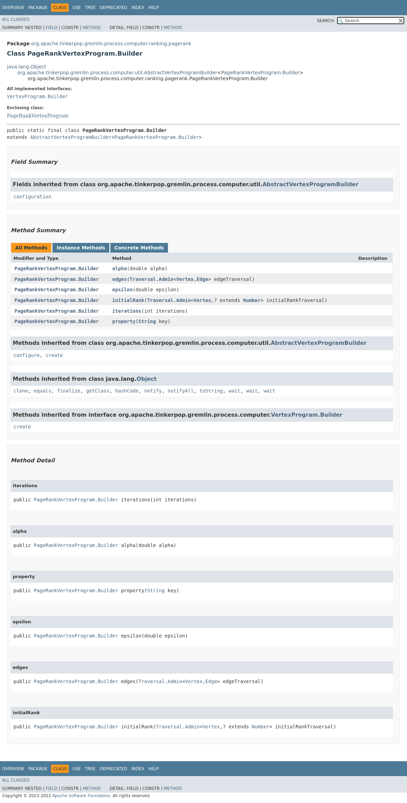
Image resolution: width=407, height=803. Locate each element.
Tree (90, 7)
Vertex (185, 279)
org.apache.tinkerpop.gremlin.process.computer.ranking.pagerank (111, 43)
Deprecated (113, 7)
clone (20, 391)
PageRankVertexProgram (38, 116)
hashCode (126, 391)
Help (153, 7)
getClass (97, 391)
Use (76, 7)
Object (147, 379)
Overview (13, 7)
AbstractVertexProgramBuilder (70, 137)
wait (234, 391)
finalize (68, 391)
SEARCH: (326, 20)
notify (153, 391)
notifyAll (181, 391)
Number (252, 300)
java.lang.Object (26, 66)
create (54, 355)
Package (37, 7)
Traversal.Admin (151, 279)
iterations (126, 311)
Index (138, 7)
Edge (202, 279)
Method (92, 27)
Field (51, 27)
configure (26, 355)
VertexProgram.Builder (37, 96)
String (147, 321)
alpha (119, 268)
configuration (32, 196)
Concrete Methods (139, 248)
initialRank (128, 300)
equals (42, 391)
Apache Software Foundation (81, 795)
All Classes (15, 19)
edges (119, 279)
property (123, 321)
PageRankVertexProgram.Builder (260, 72)
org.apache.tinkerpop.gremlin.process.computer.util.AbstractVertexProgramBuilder (117, 72)
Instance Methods (81, 248)
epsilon (122, 289)
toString (211, 391)
